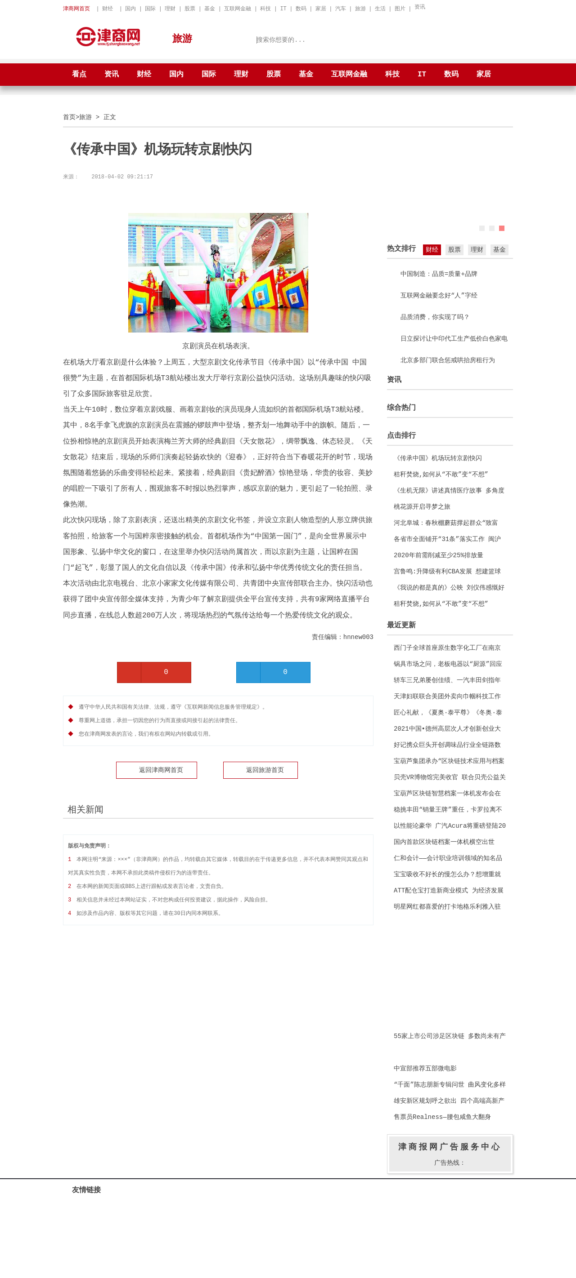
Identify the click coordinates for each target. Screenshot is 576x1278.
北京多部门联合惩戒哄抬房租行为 (447, 360)
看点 (79, 75)
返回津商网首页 (161, 769)
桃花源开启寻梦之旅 (422, 506)
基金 (209, 9)
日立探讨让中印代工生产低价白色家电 (454, 338)
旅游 (360, 9)
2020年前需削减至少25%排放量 (438, 555)
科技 (265, 9)
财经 (107, 9)
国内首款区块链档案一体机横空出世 (444, 842)
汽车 (340, 9)
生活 (380, 9)
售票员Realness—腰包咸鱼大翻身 (442, 1117)
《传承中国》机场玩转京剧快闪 (438, 458)
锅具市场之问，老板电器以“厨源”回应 (448, 664)
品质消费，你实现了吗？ (435, 317)
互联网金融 (237, 9)
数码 (301, 9)
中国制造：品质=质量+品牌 (438, 274)
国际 (150, 9)
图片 (400, 9)
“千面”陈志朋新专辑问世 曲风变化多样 (450, 1084)
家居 (320, 9)
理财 (170, 9)
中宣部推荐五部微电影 (425, 1068)
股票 (189, 9)
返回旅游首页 (265, 769)
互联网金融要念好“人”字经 (438, 295)
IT (283, 9)
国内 (130, 9)
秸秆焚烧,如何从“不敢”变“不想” (441, 474)
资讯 (419, 7)
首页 (69, 117)
